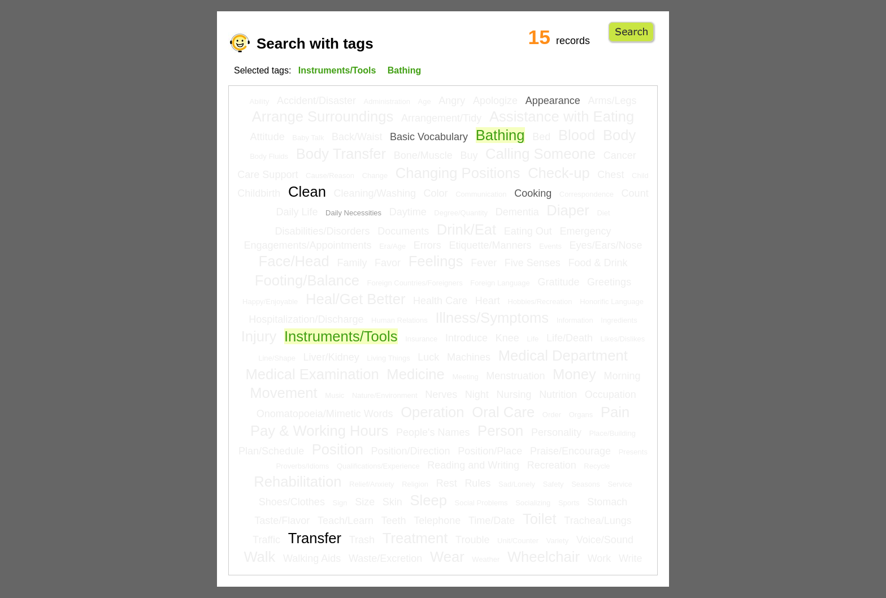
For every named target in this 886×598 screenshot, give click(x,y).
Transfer (314, 538)
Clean (307, 192)
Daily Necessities (353, 213)
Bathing (500, 135)
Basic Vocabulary (429, 136)
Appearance (552, 100)
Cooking (532, 193)
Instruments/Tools (341, 336)
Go (631, 32)
